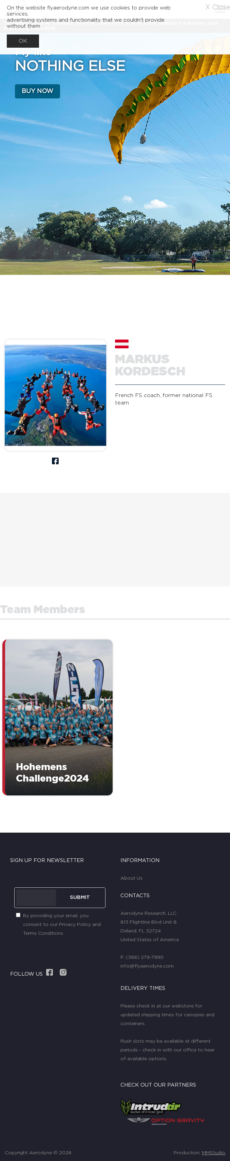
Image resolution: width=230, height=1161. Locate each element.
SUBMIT (80, 897)
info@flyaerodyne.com (147, 966)
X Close (217, 7)
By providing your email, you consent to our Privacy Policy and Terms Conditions (62, 924)
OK (23, 41)
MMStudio (213, 1153)
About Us (131, 878)
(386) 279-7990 (145, 957)
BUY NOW (37, 91)
